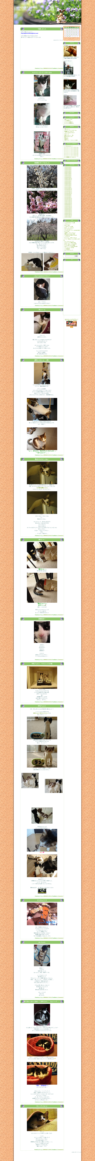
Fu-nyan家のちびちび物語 (69, 245)
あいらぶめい (67, 231)
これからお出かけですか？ (42, 276)
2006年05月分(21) (68, 209)
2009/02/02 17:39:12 (48, 997)
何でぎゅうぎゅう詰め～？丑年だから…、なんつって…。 (42, 1001)
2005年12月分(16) (68, 215)
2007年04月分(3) (67, 195)
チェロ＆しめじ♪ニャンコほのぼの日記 (72, 230)
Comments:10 (60, 1149)
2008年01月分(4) (67, 184)
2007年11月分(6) (67, 187)
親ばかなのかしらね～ (42, 459)
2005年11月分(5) (67, 217)
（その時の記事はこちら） (42, 487)
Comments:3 (60, 305)
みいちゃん (42, 942)
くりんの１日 (67, 236)
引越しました (42, 29)
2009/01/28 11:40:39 (47, 1149)
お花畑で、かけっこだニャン (70, 232)
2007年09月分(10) (68, 189)
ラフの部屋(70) (67, 120)
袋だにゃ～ (42, 539)
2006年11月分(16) (68, 202)
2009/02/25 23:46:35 (48, 455)
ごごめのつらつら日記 (68, 226)
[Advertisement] (35, 53)
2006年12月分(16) (68, 200)
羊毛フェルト (42, 706)
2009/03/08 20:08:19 (48, 356)
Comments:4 (60, 68)
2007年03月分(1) (67, 197)
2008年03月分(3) (67, 183)
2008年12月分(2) (67, 172)
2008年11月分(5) (67, 173)
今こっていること (42, 1106)
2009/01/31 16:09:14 (48, 1102)
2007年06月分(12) (68, 193)
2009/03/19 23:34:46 (47, 158)
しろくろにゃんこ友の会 (69, 247)
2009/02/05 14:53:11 (48, 896)
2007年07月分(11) (68, 192)
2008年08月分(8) (67, 177)
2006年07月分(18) (68, 207)
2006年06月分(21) (68, 208)
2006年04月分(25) (68, 210)
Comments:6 (60, 356)
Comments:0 (60, 938)
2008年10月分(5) (67, 174)
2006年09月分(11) (68, 204)
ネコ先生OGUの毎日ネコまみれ (70, 235)
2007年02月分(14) (68, 198)
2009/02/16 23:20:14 (48, 614)
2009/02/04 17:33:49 (48, 938)
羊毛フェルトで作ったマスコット (41, 713)
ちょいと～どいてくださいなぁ (42, 72)
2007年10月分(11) (68, 188)
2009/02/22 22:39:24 (48, 535)
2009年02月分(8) (67, 169)
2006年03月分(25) (68, 212)
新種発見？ (42, 619)
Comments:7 (60, 455)
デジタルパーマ (42, 900)
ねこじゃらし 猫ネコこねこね (70, 237)
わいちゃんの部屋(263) (69, 123)
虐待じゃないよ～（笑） (42, 360)
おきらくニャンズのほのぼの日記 (70, 246)
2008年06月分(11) (68, 179)
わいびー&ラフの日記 (26, 7)
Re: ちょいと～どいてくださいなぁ (71, 147)
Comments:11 (60, 158)
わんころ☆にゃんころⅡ (69, 241)
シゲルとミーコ (67, 224)
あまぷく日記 (67, 225)
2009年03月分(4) (67, 168)
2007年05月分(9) (67, 194)
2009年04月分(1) (67, 167)
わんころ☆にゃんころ (68, 250)
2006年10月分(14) (68, 203)
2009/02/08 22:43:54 (48, 701)
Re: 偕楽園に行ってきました (70, 157)
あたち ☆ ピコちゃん (69, 227)
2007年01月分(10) (68, 199)
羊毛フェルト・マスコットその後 (42, 663)
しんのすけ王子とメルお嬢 (69, 222)
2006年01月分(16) (68, 214)
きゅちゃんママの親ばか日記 (70, 242)
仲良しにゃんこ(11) (68, 119)
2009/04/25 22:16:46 (48, 68)
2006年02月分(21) (68, 213)
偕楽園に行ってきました (42, 163)
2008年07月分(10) (68, 178)
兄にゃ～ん (42, 309)
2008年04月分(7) (67, 182)
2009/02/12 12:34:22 (48, 659)
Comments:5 (60, 535)
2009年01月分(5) (67, 171)
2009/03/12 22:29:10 (48, 305)
